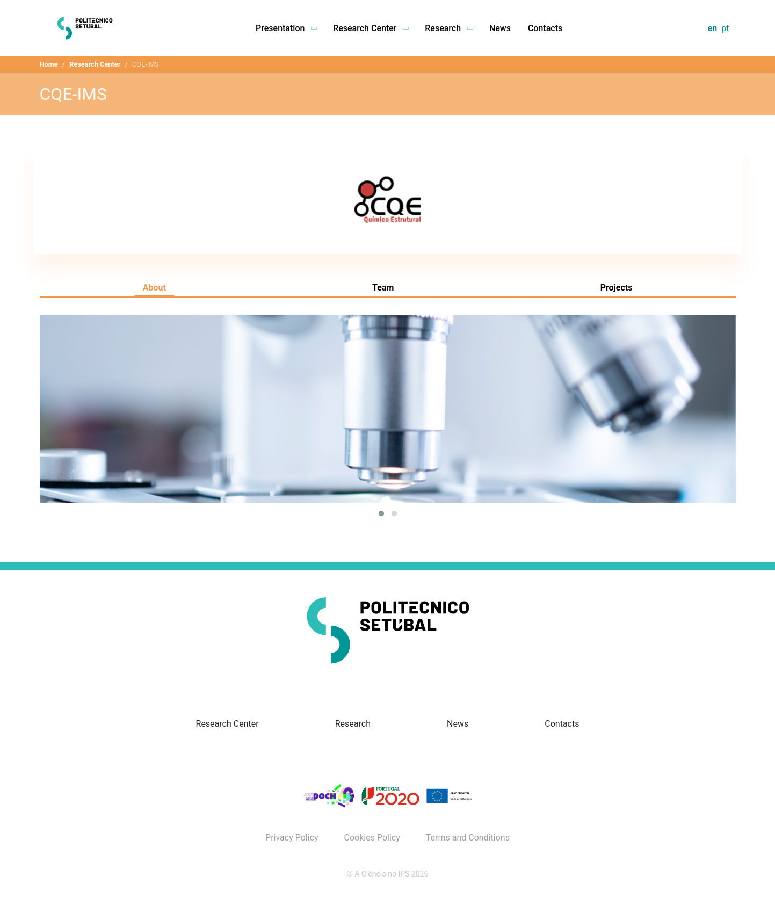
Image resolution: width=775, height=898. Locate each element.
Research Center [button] (370, 28)
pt (725, 28)
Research (353, 724)
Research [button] (448, 28)
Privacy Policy (291, 838)
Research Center (94, 64)
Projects (616, 288)
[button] (381, 513)
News (500, 28)
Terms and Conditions (468, 838)
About (154, 288)
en (713, 28)
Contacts (545, 28)
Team (383, 288)
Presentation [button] (286, 28)
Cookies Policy (372, 838)
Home (49, 64)
